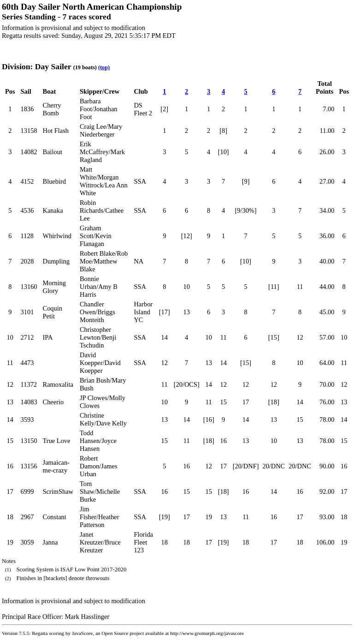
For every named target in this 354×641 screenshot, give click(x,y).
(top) (104, 67)
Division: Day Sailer (36, 66)
